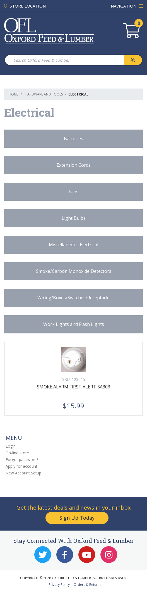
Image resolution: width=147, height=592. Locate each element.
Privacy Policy (59, 584)
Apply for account (21, 466)
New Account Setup (23, 473)
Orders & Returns (87, 584)
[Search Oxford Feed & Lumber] (64, 60)
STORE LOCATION (25, 6)
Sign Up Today (77, 517)
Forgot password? (22, 459)
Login (11, 446)
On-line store (17, 452)
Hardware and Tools (44, 94)
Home (13, 94)
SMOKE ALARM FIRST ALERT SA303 (73, 387)
